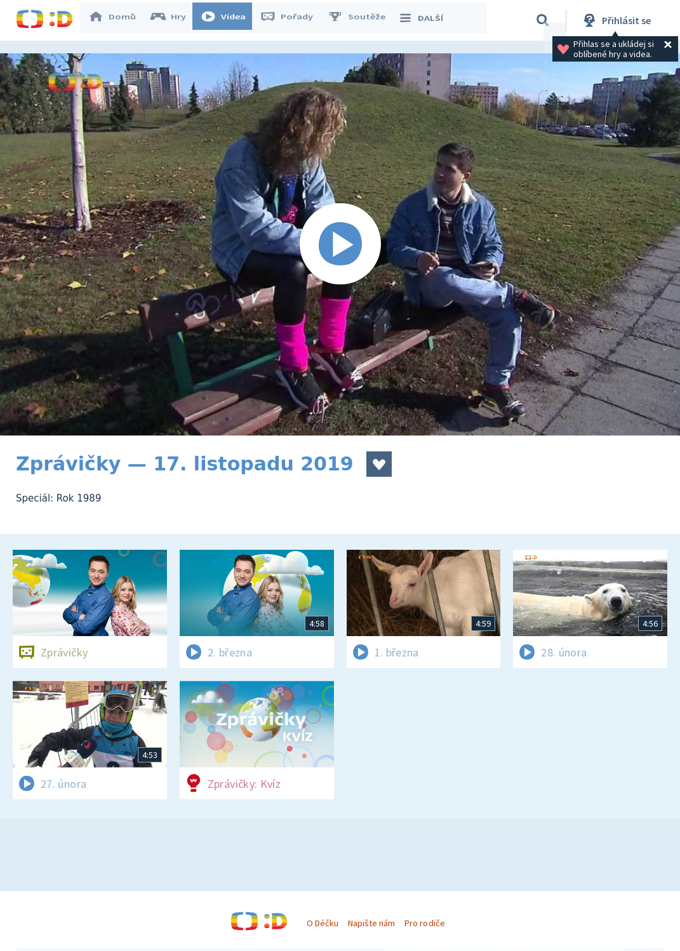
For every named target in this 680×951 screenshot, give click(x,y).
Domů (118, 20)
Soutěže (362, 20)
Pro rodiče (424, 923)
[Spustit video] (340, 244)
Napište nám (371, 923)
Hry (174, 20)
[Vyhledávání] (543, 20)
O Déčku (322, 923)
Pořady (292, 20)
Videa (229, 20)
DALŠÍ (426, 20)
